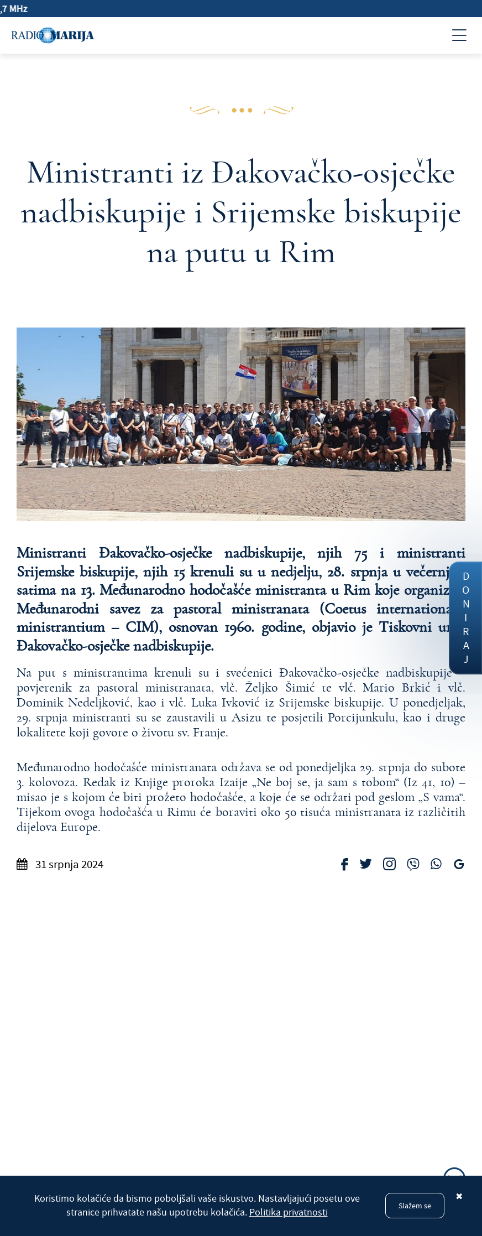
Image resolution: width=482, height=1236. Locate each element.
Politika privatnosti (288, 1212)
